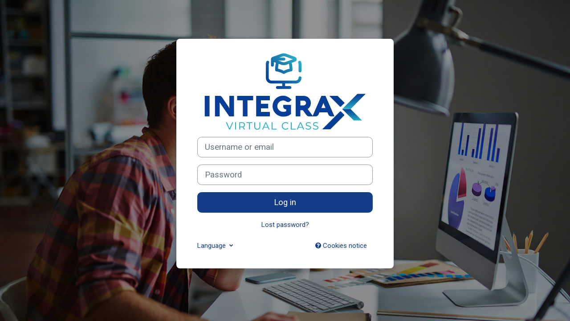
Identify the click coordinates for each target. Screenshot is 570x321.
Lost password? (285, 225)
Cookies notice (341, 246)
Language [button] (212, 246)
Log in (285, 202)
